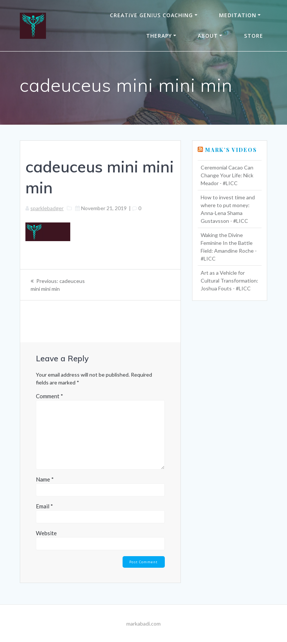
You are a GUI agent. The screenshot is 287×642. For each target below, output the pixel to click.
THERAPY (159, 35)
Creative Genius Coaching (151, 15)
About (208, 35)
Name (45, 479)
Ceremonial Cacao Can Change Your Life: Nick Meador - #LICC (227, 175)
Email (44, 506)
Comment (49, 396)
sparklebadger (47, 208)
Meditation (237, 15)
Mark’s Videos (231, 149)
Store (253, 35)
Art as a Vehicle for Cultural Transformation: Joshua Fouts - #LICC (229, 280)
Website (46, 533)
